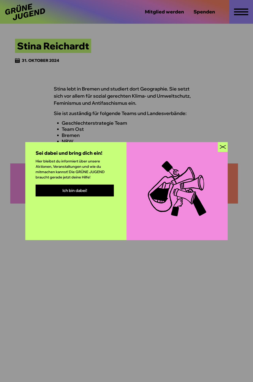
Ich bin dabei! (74, 190)
